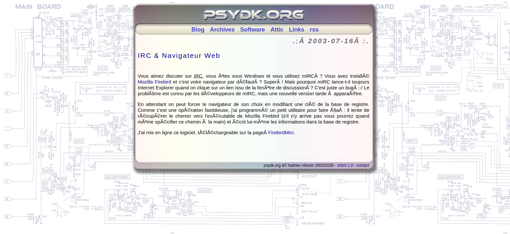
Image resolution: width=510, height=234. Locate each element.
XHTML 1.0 (345, 165)
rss (314, 29)
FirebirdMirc (281, 132)
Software (252, 29)
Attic (277, 29)
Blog (197, 29)
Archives (222, 29)
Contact (362, 165)
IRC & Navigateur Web (179, 55)
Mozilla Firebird (154, 81)
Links (296, 29)
